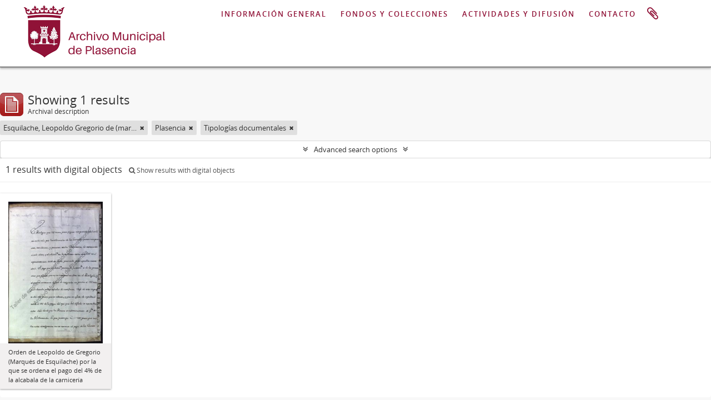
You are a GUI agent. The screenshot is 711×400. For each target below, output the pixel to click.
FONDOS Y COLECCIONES (394, 14)
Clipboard (653, 14)
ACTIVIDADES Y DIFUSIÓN (518, 14)
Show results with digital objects (182, 170)
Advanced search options (355, 149)
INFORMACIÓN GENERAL (274, 14)
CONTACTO (612, 14)
